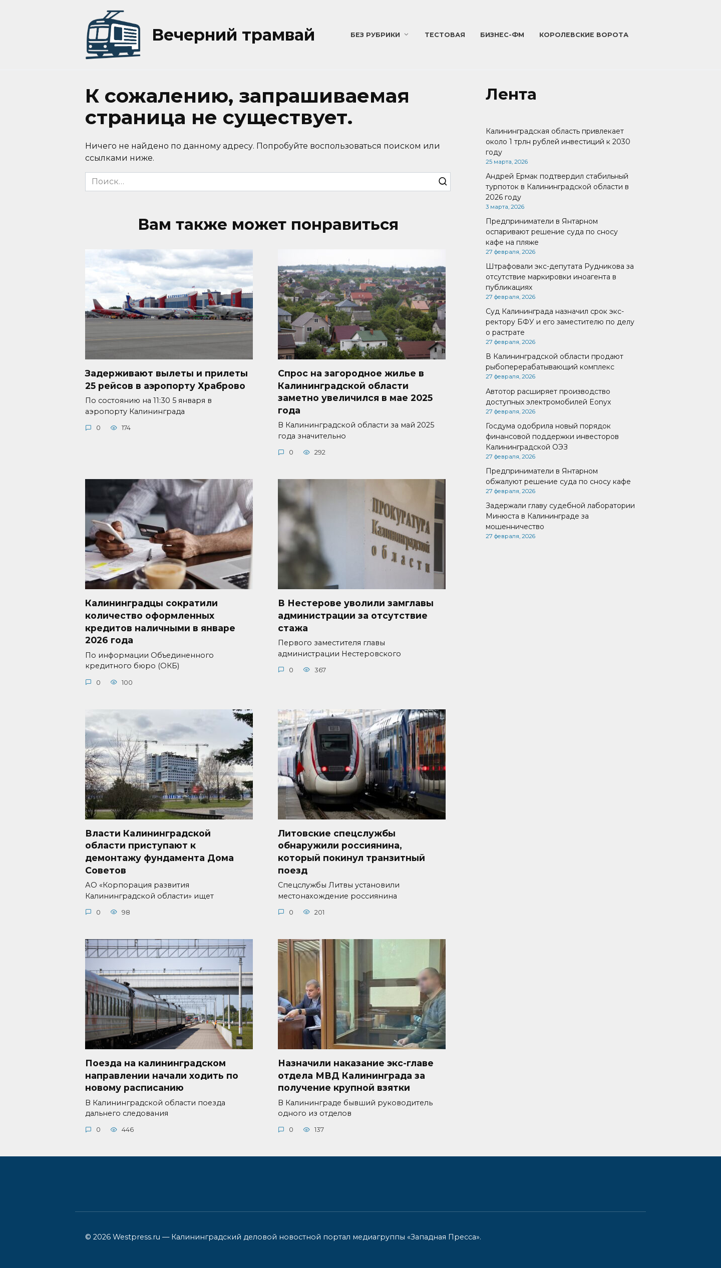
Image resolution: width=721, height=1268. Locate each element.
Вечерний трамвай (233, 35)
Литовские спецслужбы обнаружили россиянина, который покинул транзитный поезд (351, 852)
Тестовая (445, 35)
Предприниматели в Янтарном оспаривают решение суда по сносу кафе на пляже (552, 232)
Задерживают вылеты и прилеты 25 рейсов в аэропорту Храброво (166, 379)
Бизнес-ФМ (502, 35)
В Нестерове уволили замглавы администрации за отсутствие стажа (356, 615)
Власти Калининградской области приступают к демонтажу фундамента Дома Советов (159, 852)
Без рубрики (375, 35)
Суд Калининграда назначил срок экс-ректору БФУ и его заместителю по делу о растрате (560, 322)
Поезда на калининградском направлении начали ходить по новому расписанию (161, 1075)
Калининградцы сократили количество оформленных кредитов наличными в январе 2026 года (160, 621)
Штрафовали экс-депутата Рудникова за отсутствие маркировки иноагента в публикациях (560, 277)
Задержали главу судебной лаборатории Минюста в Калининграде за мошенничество (560, 516)
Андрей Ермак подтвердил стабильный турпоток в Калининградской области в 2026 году (557, 187)
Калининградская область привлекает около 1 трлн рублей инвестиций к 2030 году (558, 142)
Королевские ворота (583, 35)
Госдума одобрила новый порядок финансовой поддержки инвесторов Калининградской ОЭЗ (552, 436)
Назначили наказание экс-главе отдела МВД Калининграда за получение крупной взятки (356, 1075)
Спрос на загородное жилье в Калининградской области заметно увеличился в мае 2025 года (355, 391)
